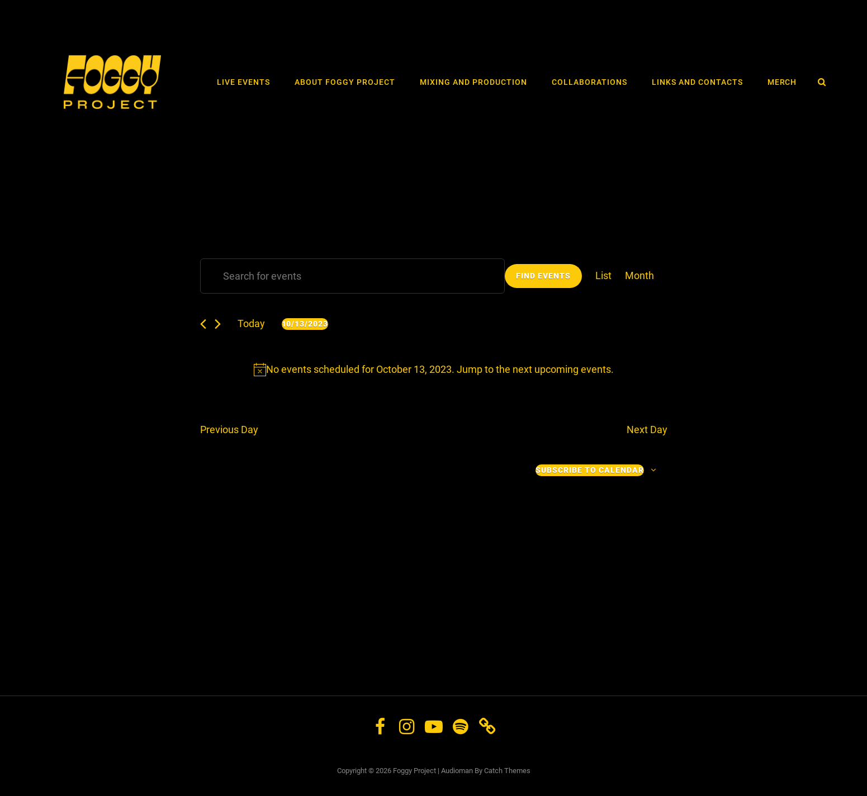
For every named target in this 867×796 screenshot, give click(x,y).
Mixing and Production (473, 82)
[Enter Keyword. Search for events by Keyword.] (352, 276)
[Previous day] (203, 324)
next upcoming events (562, 369)
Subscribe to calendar (590, 470)
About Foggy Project (345, 82)
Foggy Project (414, 770)
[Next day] (218, 324)
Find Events (543, 275)
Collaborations (589, 82)
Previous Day (229, 429)
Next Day (647, 429)
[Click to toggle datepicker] (305, 324)
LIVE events (243, 82)
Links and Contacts (697, 82)
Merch (782, 82)
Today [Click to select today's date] (251, 323)
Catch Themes (507, 770)
